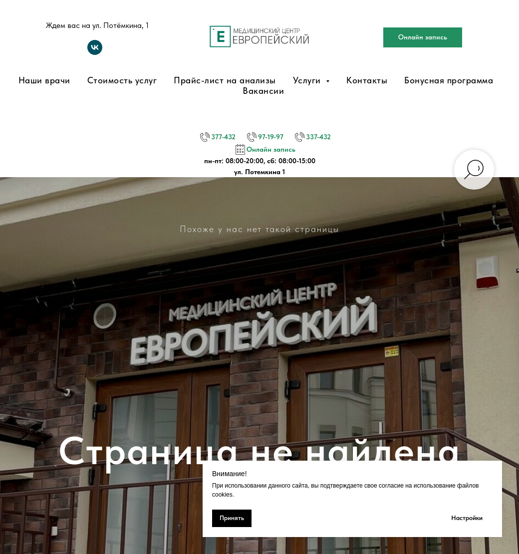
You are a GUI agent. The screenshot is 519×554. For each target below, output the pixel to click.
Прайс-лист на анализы (225, 80)
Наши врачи (44, 80)
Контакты (366, 80)
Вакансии (263, 90)
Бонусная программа (448, 80)
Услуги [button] (308, 80)
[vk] (94, 52)
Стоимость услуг (122, 80)
